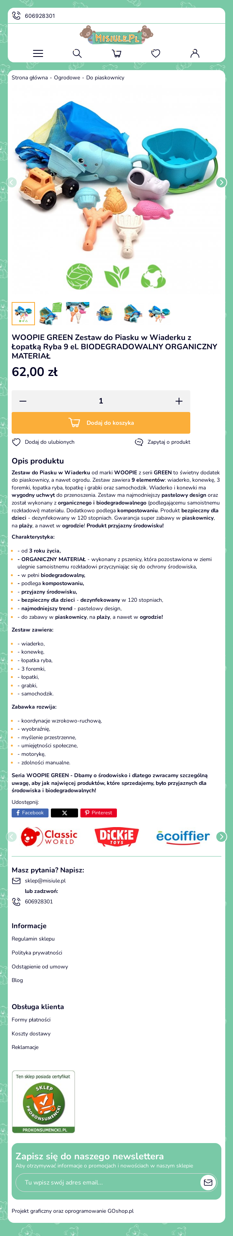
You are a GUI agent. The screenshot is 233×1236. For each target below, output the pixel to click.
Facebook (33, 812)
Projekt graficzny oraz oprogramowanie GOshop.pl (73, 1211)
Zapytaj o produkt (162, 442)
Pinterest (102, 812)
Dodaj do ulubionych (43, 442)
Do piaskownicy (105, 77)
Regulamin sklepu (33, 938)
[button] (20, 401)
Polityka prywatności (37, 952)
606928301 (33, 16)
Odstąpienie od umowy (40, 966)
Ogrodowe (67, 77)
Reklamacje (25, 1047)
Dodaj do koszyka (110, 423)
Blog (17, 980)
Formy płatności (31, 1019)
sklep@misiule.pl (39, 881)
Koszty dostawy (31, 1033)
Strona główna (30, 77)
